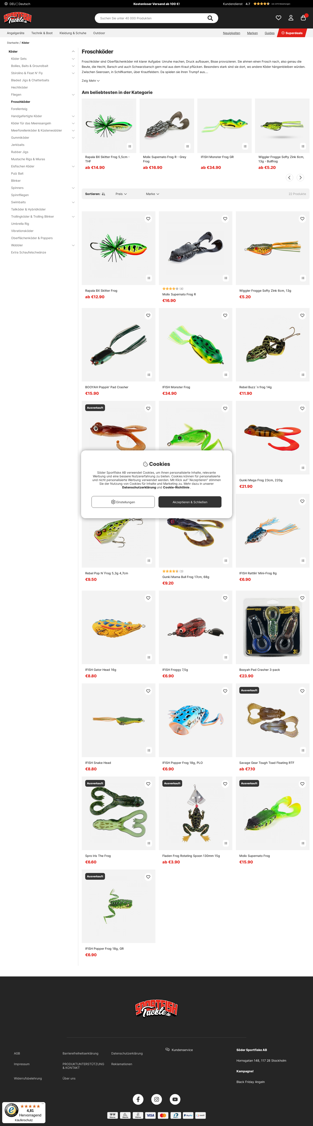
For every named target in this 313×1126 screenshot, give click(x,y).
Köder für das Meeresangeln (40, 123)
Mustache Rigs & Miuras (28, 159)
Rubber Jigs (19, 152)
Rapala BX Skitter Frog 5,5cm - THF (107, 159)
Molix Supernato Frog (254, 856)
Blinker (16, 180)
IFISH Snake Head (98, 763)
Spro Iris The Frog (98, 856)
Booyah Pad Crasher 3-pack (259, 669)
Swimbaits (40, 202)
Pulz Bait (17, 173)
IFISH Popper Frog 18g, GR (104, 948)
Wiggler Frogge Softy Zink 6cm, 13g (265, 290)
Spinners (40, 188)
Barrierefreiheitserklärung (80, 1053)
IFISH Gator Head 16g (100, 669)
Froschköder (20, 101)
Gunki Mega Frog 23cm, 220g (261, 480)
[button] (277, 3)
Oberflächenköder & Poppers (32, 238)
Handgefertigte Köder (40, 116)
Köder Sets (40, 58)
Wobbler (40, 245)
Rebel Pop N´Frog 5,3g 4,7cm (106, 573)
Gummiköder (40, 137)
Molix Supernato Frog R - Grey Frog (164, 159)
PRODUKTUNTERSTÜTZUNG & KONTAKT (83, 1065)
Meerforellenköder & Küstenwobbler (40, 130)
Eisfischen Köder (40, 166)
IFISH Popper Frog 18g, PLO (182, 763)
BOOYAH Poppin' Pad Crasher (106, 387)
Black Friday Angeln (250, 1082)
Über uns (69, 1078)
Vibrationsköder (22, 231)
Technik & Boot (42, 33)
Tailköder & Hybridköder (28, 209)
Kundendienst (233, 4)
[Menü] (42, 1104)
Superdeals (292, 33)
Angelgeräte (15, 33)
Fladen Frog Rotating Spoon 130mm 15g (191, 856)
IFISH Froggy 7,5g (175, 669)
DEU (19, 4)
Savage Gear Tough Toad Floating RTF (266, 763)
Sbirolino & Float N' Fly (40, 73)
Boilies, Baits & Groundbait (40, 66)
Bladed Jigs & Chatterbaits (30, 80)
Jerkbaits (17, 145)
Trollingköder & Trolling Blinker (40, 216)
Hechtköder (19, 87)
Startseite (13, 42)
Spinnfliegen (20, 195)
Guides (270, 33)
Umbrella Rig (20, 223)
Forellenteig (19, 109)
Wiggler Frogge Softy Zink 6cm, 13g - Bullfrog (281, 159)
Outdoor (99, 33)
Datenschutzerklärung (127, 1053)
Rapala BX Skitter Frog (101, 290)
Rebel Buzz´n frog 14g (255, 387)
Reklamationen (121, 1064)
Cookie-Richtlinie (176, 487)
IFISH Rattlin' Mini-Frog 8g (258, 573)
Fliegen (40, 94)
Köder (25, 42)
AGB (17, 1053)
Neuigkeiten (231, 33)
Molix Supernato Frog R (179, 294)
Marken (252, 33)
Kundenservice (182, 1050)
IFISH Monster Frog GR (217, 157)
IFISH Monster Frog (176, 387)
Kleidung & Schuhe (73, 33)
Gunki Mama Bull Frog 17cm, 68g (185, 577)
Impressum (22, 1064)
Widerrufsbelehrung (28, 1078)
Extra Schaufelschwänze (28, 252)
